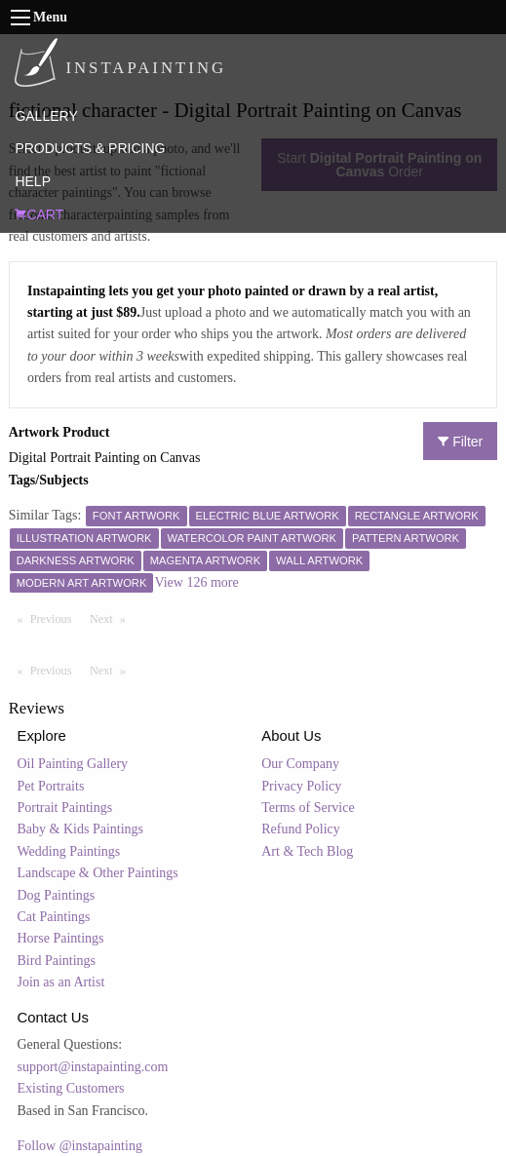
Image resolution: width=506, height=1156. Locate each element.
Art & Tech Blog (307, 851)
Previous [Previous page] (55, 618)
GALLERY (46, 116)
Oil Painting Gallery (73, 763)
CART (39, 214)
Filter (460, 441)
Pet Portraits (51, 786)
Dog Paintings (57, 895)
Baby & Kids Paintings (81, 829)
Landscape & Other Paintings (98, 873)
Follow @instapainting (80, 1145)
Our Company (300, 763)
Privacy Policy (301, 786)
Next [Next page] (112, 618)
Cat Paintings (54, 916)
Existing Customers (71, 1088)
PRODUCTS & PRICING (90, 148)
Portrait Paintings (65, 807)
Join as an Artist (61, 982)
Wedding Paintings (69, 851)
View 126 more (196, 582)
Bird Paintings (57, 960)
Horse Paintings (61, 938)
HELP (33, 181)
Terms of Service (307, 807)
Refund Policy (300, 829)
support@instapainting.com (93, 1067)
